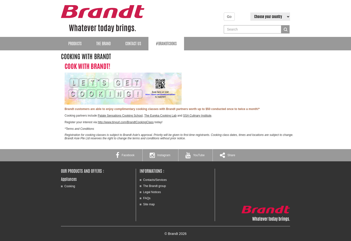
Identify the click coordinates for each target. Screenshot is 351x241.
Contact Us (133, 43)
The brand (103, 43)
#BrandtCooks (166, 43)
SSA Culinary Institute (197, 115)
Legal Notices (152, 192)
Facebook (125, 155)
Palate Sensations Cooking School (120, 115)
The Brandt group (154, 186)
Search (285, 29)
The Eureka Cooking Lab (160, 115)
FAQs (146, 198)
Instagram (160, 155)
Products (75, 43)
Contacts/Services (155, 180)
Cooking (69, 186)
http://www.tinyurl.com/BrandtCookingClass (126, 122)
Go (229, 17)
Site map (149, 204)
